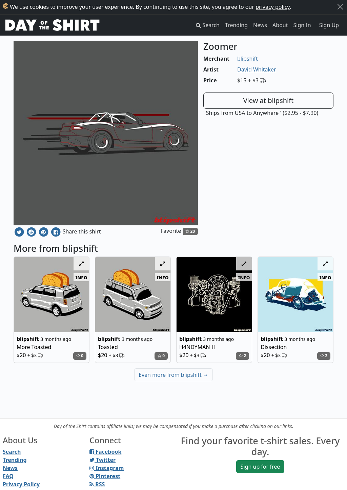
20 (190, 231)
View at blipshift (268, 100)
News (260, 25)
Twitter (102, 460)
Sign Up (329, 25)
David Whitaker (256, 69)
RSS (97, 484)
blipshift (247, 58)
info (81, 277)
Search (12, 451)
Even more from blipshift (173, 375)
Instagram (106, 468)
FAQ (8, 476)
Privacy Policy (21, 484)
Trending (236, 25)
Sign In (302, 25)
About (280, 25)
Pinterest (104, 476)
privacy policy (273, 7)
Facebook (105, 451)
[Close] (340, 7)
